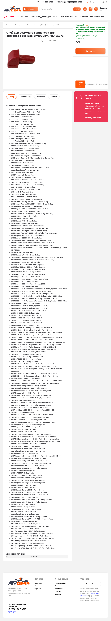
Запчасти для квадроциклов (44, 17)
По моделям (22, 17)
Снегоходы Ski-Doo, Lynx (56, 25)
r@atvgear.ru (93, 2)
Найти (77, 9)
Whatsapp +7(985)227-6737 (70, 2)
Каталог (29, 9)
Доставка (40, 97)
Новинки (10, 17)
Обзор (11, 97)
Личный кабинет (61, 583)
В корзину (90, 51)
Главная (9, 25)
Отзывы (25, 97)
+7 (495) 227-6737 (45, 2)
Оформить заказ (61, 586)
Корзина (38, 589)
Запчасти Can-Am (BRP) (35, 25)
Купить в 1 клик (80, 84)
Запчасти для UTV (69, 17)
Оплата (54, 97)
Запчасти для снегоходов (92, 17)
